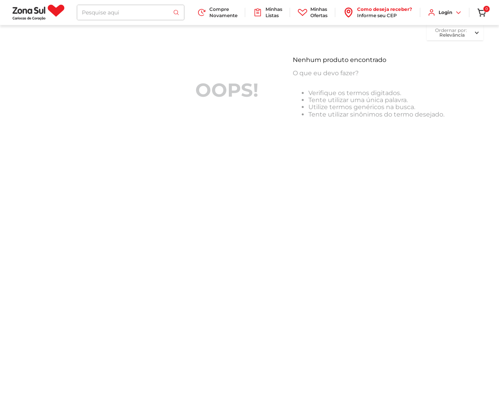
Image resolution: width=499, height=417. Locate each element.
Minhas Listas (267, 12)
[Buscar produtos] (176, 12)
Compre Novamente (217, 12)
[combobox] (130, 12)
